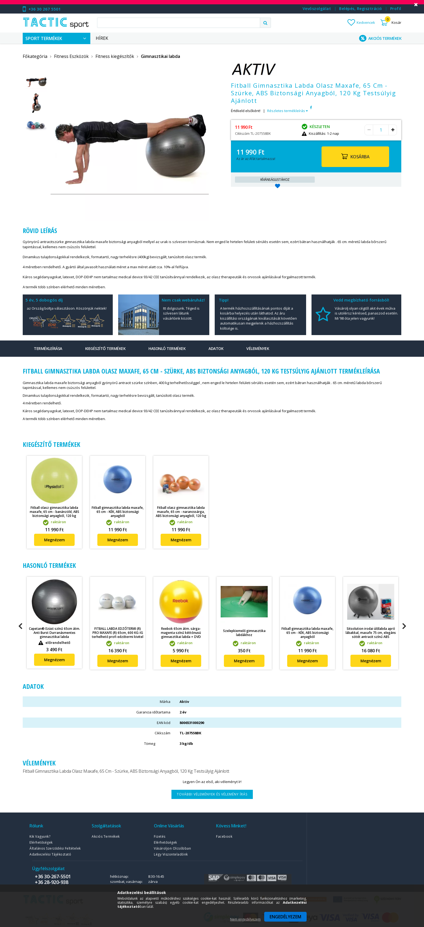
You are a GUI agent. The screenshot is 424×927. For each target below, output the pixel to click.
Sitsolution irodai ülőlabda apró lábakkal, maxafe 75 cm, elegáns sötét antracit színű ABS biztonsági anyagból (371, 635)
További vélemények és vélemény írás (212, 794)
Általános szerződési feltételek (55, 848)
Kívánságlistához (275, 179)
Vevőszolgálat (317, 8)
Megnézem (54, 539)
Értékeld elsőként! (245, 110)
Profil (395, 8)
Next (404, 626)
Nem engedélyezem (245, 919)
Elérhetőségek (41, 842)
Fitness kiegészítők (114, 56)
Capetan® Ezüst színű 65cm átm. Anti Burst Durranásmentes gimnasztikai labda (54, 633)
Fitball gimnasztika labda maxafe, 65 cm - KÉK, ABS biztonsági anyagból (118, 512)
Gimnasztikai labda (160, 56)
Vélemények (257, 348)
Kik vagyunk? (39, 836)
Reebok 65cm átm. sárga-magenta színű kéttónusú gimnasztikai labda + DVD (181, 633)
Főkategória (35, 56)
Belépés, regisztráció (360, 8)
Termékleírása (48, 348)
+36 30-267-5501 (53, 876)
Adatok (215, 348)
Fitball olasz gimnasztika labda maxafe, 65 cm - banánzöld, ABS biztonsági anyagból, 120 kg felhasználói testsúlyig (54, 514)
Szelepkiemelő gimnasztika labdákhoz (244, 632)
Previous (20, 626)
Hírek (102, 38)
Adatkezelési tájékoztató (50, 854)
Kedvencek (366, 22)
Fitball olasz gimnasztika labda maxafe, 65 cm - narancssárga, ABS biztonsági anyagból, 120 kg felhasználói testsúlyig (181, 514)
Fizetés (159, 836)
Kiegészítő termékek (105, 348)
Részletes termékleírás (287, 110)
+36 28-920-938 (51, 882)
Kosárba (360, 157)
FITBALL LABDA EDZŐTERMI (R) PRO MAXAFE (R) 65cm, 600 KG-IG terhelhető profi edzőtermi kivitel (117, 633)
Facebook (224, 836)
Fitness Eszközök (71, 56)
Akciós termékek (106, 836)
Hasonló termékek (167, 348)
